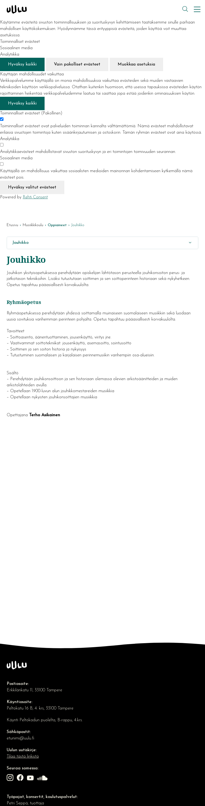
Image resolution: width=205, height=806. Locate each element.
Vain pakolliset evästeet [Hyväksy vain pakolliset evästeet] (77, 64)
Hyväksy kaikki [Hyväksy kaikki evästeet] (22, 64)
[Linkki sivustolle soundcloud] (43, 778)
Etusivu (12, 225)
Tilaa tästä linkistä (23, 756)
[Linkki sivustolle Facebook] (21, 778)
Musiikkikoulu (33, 225)
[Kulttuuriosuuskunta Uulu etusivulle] (94, 9)
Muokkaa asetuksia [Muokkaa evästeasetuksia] (136, 64)
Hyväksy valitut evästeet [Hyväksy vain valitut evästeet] (32, 187)
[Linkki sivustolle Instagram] (11, 778)
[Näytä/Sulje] (190, 243)
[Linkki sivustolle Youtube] (31, 778)
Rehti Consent (35, 197)
